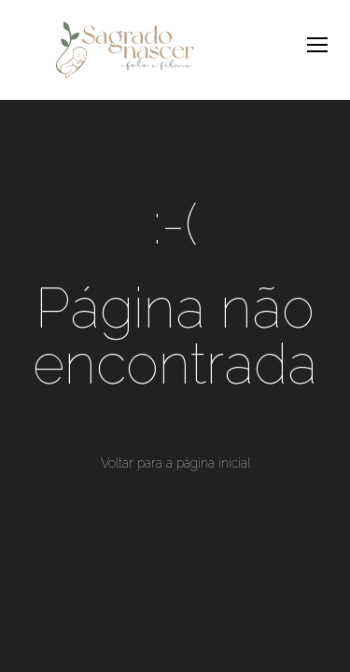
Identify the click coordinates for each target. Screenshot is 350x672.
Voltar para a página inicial (175, 462)
